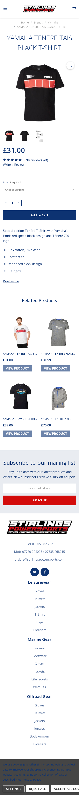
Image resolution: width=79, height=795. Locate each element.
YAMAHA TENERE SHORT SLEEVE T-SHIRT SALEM (57, 353)
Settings (13, 789)
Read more (11, 281)
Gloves (39, 591)
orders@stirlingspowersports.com (39, 559)
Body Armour (39, 736)
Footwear (40, 656)
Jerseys (39, 728)
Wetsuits (39, 687)
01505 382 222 (42, 544)
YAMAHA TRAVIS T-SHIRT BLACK (19, 419)
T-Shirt (39, 614)
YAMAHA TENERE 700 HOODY (55, 419)
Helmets (39, 599)
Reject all (37, 789)
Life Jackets (39, 679)
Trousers (39, 630)
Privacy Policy (31, 779)
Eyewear (39, 648)
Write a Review (13, 165)
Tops (39, 622)
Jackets (39, 607)
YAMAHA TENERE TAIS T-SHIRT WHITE (19, 353)
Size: (12, 182)
